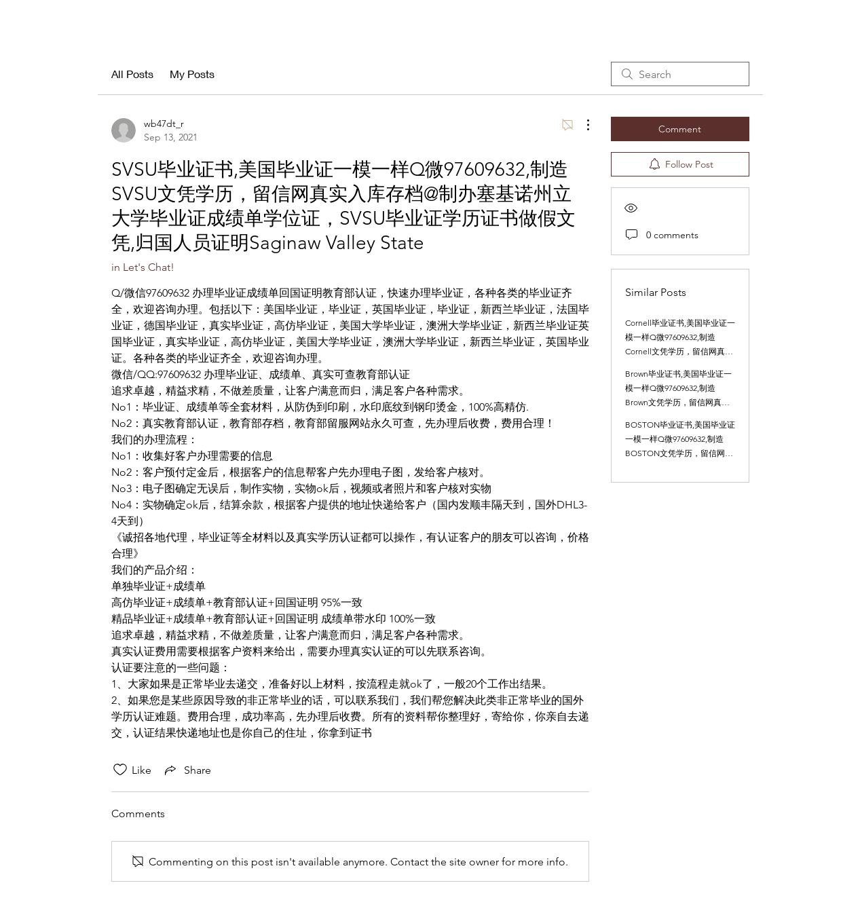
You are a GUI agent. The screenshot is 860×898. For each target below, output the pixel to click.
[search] (680, 74)
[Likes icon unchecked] (120, 770)
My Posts (192, 73)
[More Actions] (581, 125)
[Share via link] (186, 770)
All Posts (132, 73)
